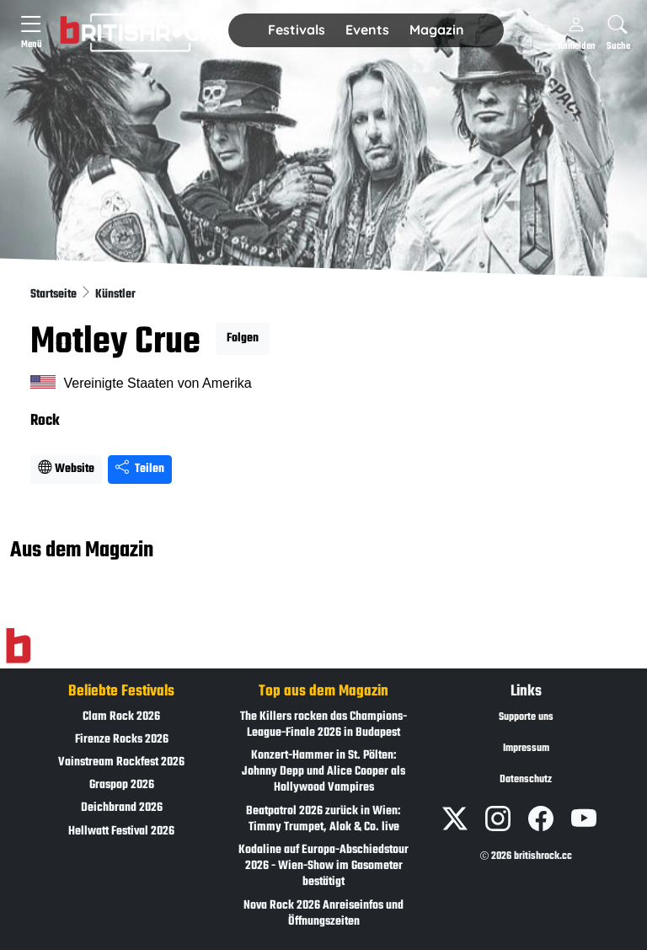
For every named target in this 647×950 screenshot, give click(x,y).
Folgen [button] (243, 338)
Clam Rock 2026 (121, 717)
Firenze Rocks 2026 (121, 739)
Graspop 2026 (121, 785)
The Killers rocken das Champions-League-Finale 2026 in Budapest (323, 725)
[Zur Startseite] (18, 645)
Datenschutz (526, 779)
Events (367, 29)
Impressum (526, 748)
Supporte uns (526, 717)
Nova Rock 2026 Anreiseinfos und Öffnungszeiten (323, 913)
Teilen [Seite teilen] (139, 469)
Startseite (54, 294)
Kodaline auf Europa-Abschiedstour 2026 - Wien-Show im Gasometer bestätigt (323, 866)
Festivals (296, 29)
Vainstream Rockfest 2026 (121, 762)
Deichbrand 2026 (122, 808)
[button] (296, 30)
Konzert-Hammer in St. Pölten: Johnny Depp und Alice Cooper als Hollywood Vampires (323, 771)
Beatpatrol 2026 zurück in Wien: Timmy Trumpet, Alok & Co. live (323, 819)
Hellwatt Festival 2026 (121, 831)
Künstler (115, 294)
